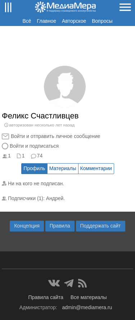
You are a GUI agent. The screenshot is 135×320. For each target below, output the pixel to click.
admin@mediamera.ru (87, 307)
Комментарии (96, 168)
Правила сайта (45, 297)
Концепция (26, 226)
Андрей (55, 198)
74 (40, 156)
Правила (60, 226)
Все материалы (89, 297)
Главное (47, 21)
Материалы (62, 168)
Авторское (74, 21)
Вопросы (102, 21)
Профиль (34, 168)
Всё (26, 21)
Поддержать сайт (100, 226)
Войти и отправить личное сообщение (55, 136)
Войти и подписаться (34, 146)
